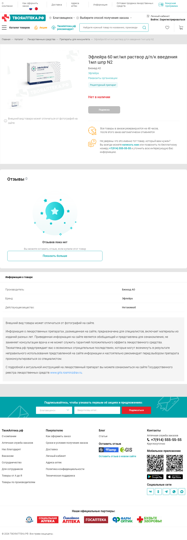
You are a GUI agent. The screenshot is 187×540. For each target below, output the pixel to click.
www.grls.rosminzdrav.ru (66, 372)
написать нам (130, 144)
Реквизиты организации (102, 78)
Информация (100, 4)
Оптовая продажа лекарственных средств (135, 4)
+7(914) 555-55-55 (120, 148)
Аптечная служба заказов (17, 442)
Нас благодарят (11, 449)
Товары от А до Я (12, 475)
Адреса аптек (75, 4)
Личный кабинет (56, 455)
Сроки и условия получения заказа (67, 442)
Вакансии (8, 455)
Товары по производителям (18, 482)
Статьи (103, 436)
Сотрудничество (12, 462)
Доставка (56, 4)
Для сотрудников (12, 469)
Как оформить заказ (30, 4)
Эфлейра (93, 73)
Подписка (104, 109)
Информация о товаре (19, 277)
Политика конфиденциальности (65, 469)
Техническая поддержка (60, 475)
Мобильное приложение (164, 451)
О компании (7, 4)
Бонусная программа (168, 4)
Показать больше (55, 256)
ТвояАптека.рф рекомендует (63, 27)
